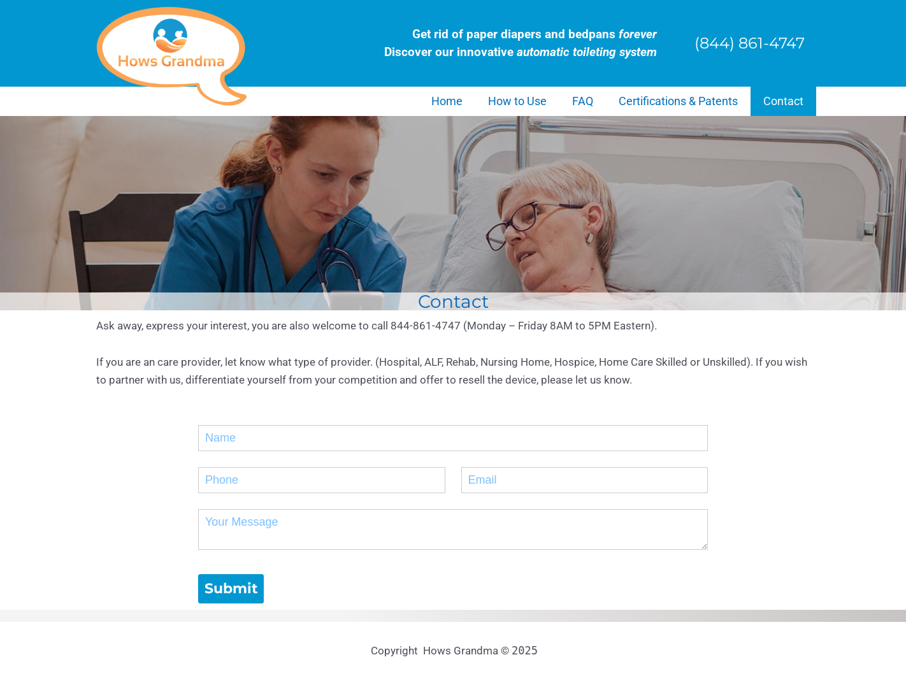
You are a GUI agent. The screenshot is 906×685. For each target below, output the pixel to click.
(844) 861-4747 (749, 43)
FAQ (582, 101)
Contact (783, 101)
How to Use (517, 101)
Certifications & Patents (678, 101)
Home (447, 101)
